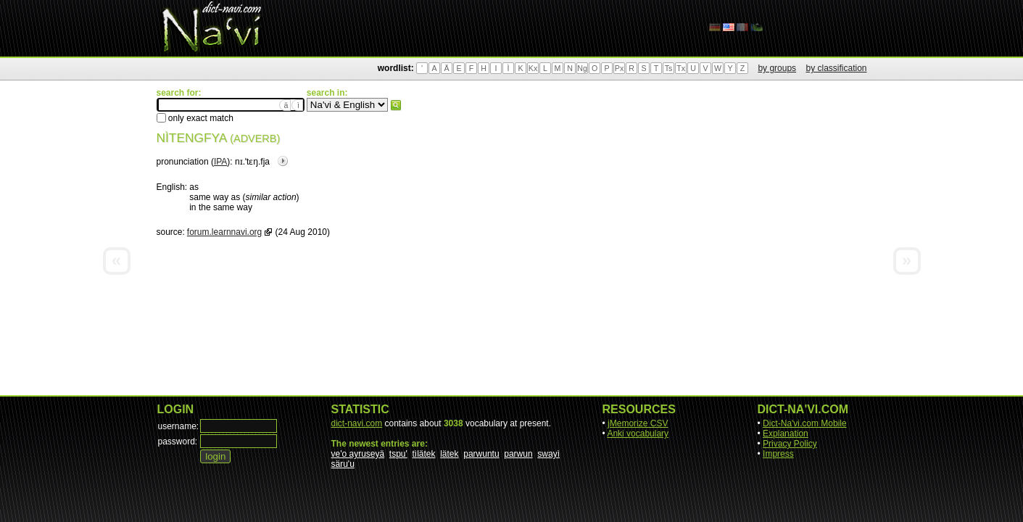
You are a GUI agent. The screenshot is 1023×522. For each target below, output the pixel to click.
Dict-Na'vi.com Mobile (805, 423)
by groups (777, 68)
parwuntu (481, 454)
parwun (518, 454)
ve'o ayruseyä (358, 454)
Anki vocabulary (637, 433)
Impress (778, 454)
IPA (220, 162)
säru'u (343, 464)
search (396, 105)
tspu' (398, 454)
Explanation (785, 433)
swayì (548, 454)
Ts (669, 68)
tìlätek (424, 454)
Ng (582, 68)
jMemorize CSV (638, 423)
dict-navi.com (357, 423)
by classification (835, 68)
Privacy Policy (790, 444)
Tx (680, 68)
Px (619, 68)
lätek (449, 454)
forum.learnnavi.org (224, 232)
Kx (533, 68)
